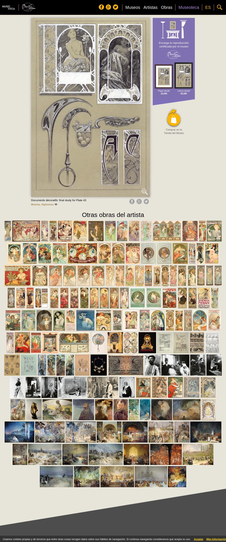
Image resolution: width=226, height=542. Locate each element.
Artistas (150, 7)
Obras (166, 7)
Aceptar (198, 539)
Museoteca (188, 7)
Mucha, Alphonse (44, 204)
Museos (132, 7)
